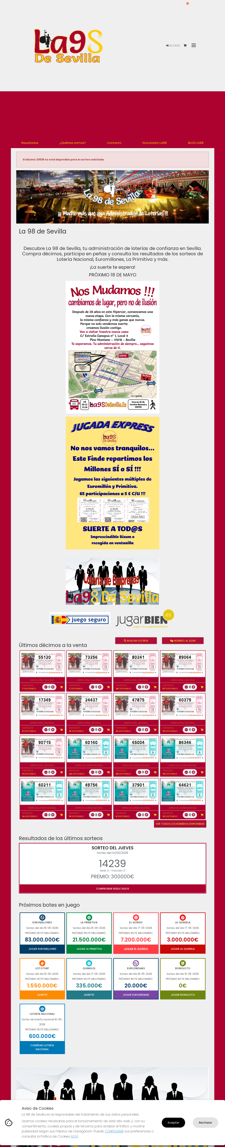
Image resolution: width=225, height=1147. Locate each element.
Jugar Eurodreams (136, 995)
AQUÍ (74, 1136)
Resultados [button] (29, 143)
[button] (30, 201)
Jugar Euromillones (42, 949)
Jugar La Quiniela (183, 949)
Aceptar (173, 1123)
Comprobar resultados (112, 888)
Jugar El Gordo (136, 949)
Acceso (173, 45)
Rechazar (205, 1123)
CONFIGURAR (114, 1131)
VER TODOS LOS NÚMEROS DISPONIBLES (180, 824)
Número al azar (183, 640)
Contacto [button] (114, 143)
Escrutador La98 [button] (155, 143)
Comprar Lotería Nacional (42, 1047)
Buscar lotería (136, 640)
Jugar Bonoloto (183, 995)
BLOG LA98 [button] (196, 143)
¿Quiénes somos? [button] (73, 143)
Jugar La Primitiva (89, 949)
